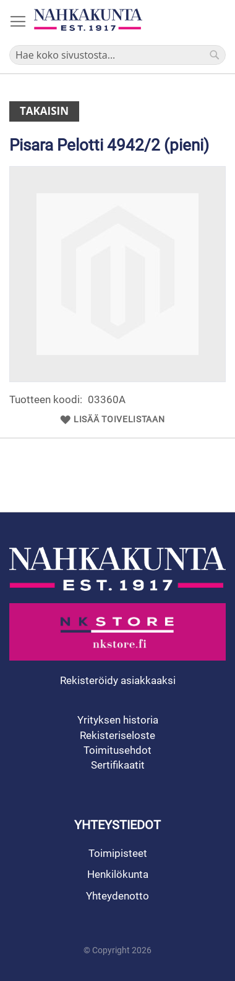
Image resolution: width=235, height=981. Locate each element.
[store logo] (88, 20)
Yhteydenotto (117, 896)
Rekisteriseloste (117, 735)
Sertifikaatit (118, 765)
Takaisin (44, 111)
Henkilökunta (117, 874)
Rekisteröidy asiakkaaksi (118, 680)
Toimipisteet (117, 853)
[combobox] (117, 55)
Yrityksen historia (117, 720)
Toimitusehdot (117, 750)
